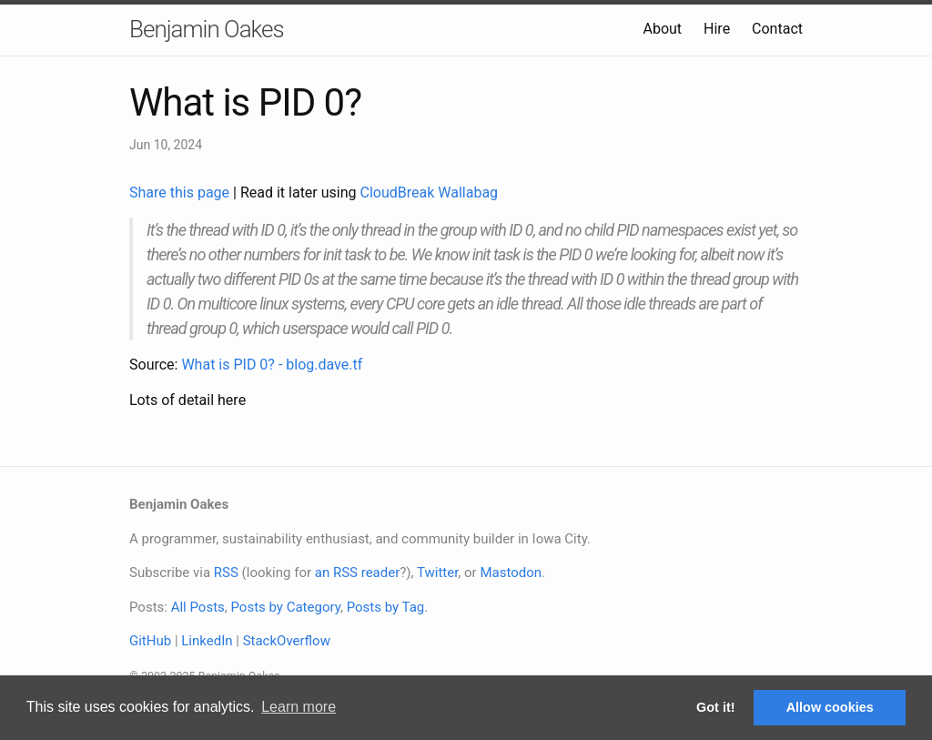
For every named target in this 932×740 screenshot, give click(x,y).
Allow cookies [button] (830, 707)
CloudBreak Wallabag (429, 192)
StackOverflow (286, 641)
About (662, 28)
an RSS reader (357, 572)
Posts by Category (284, 607)
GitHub (150, 641)
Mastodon (511, 572)
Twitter (437, 572)
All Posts (198, 607)
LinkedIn (206, 641)
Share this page (181, 192)
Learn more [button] (298, 707)
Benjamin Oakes (206, 29)
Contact (777, 28)
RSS (226, 572)
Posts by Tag (386, 607)
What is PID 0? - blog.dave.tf (271, 364)
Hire (717, 28)
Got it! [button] (715, 707)
